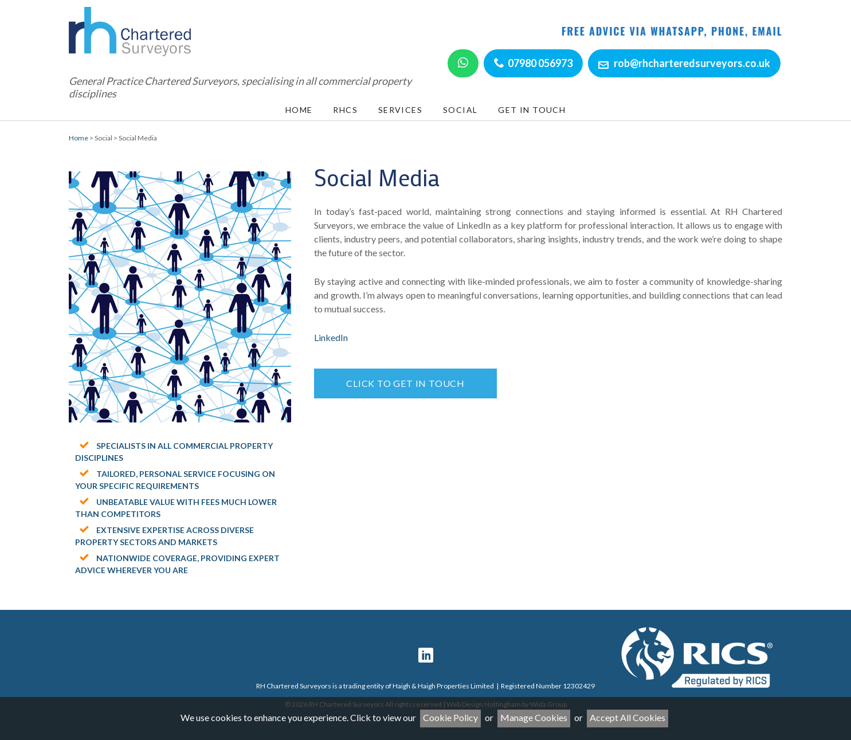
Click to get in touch (405, 383)
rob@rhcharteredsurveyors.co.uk (692, 63)
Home (78, 138)
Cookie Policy (450, 717)
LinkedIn (331, 337)
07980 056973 (540, 63)
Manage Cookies (533, 717)
